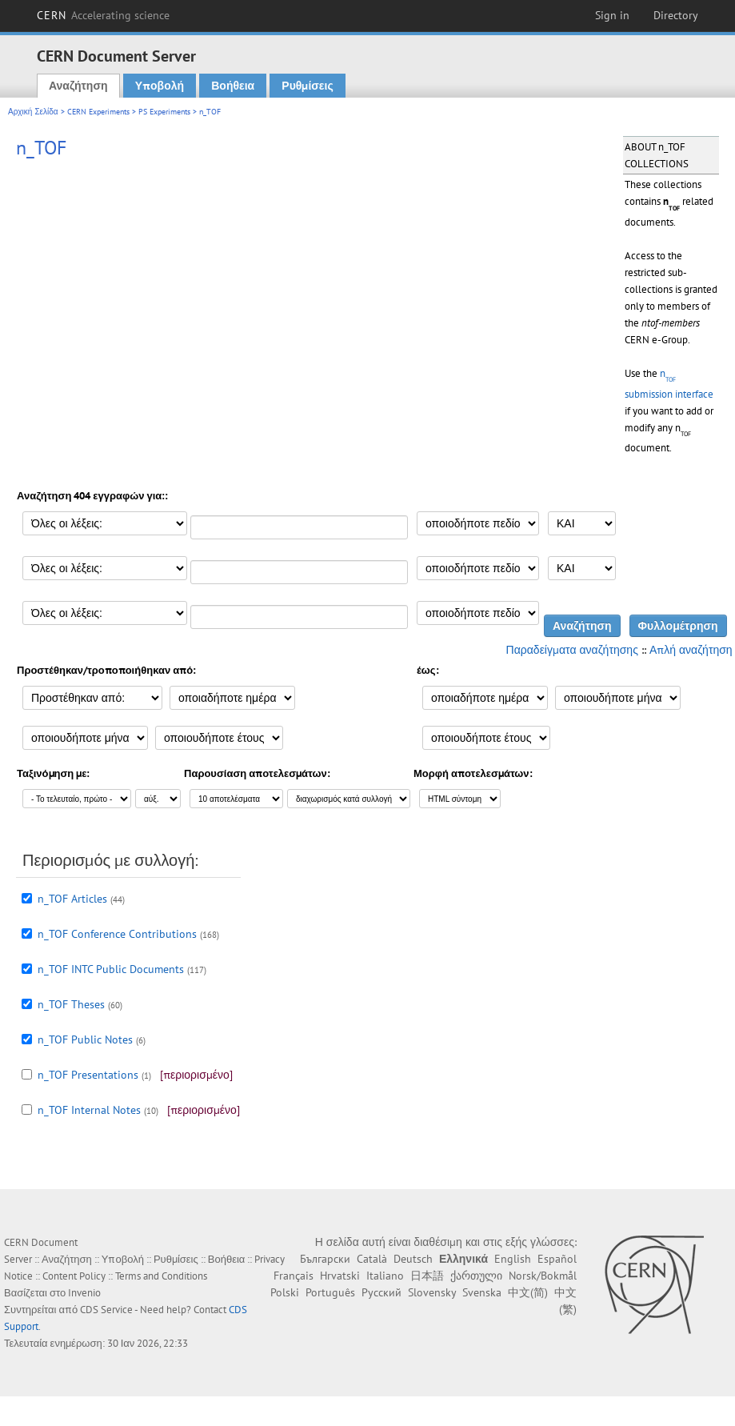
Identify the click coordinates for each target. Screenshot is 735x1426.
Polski (284, 1292)
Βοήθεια (232, 85)
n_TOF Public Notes (85, 1039)
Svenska (481, 1292)
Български (325, 1259)
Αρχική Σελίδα (33, 111)
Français (294, 1275)
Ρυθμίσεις (307, 85)
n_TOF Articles (72, 898)
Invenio (84, 1293)
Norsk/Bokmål (543, 1275)
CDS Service (106, 1309)
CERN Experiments (98, 111)
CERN (103, 15)
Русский (381, 1292)
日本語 (427, 1275)
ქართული (476, 1275)
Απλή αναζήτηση (691, 650)
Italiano (385, 1275)
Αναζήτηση (78, 85)
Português (330, 1292)
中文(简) (528, 1292)
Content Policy (74, 1276)
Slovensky (432, 1292)
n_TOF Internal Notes (89, 1110)
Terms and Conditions (161, 1276)
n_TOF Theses (71, 1004)
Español (557, 1259)
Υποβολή (159, 85)
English (512, 1259)
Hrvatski (340, 1275)
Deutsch (413, 1259)
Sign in (612, 15)
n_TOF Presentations (88, 1074)
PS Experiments (164, 111)
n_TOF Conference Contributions (117, 934)
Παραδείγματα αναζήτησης (572, 650)
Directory (675, 15)
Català (372, 1259)
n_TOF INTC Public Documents (111, 969)
